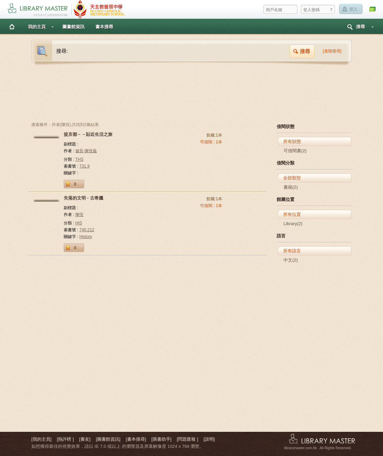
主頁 (12, 26)
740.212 (86, 229)
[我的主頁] (41, 439)
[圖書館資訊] (108, 439)
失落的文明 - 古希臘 (83, 198)
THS (79, 159)
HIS (78, 223)
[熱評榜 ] (65, 439)
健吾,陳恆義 (86, 150)
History (85, 236)
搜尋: (62, 51)
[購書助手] (161, 439)
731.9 (84, 166)
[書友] (84, 439)
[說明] (209, 439)
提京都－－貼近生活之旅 (88, 134)
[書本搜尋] (136, 439)
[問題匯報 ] (187, 439)
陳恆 (79, 214)
